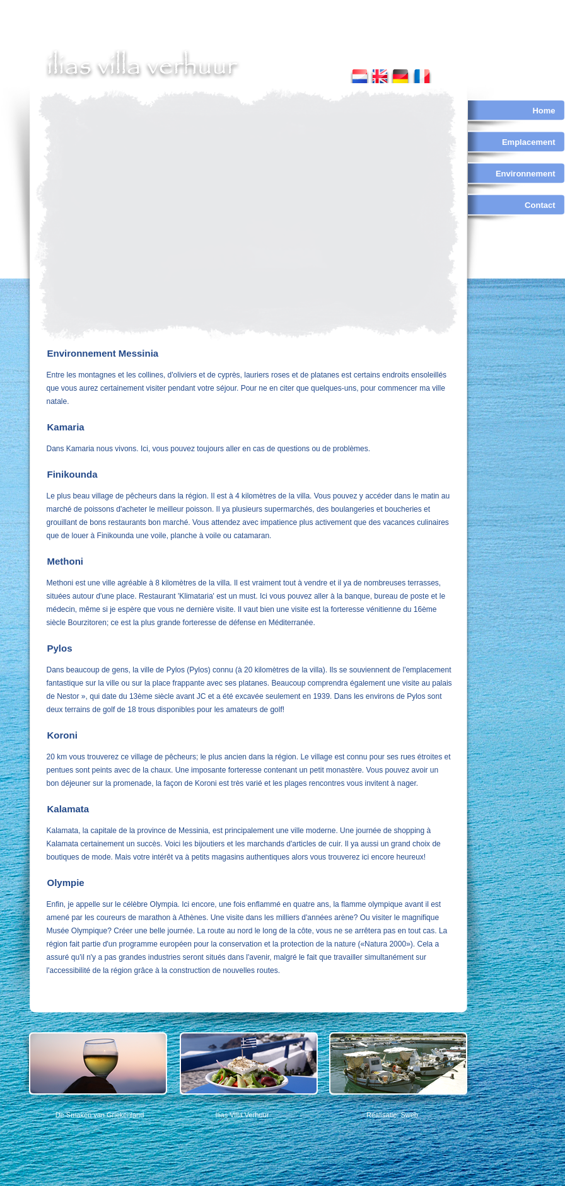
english (380, 73)
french (421, 73)
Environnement (526, 173)
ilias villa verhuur (143, 64)
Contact (540, 205)
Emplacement (529, 142)
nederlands (360, 73)
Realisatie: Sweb (392, 1115)
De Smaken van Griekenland (99, 1115)
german (400, 73)
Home (543, 110)
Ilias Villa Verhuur (242, 1115)
